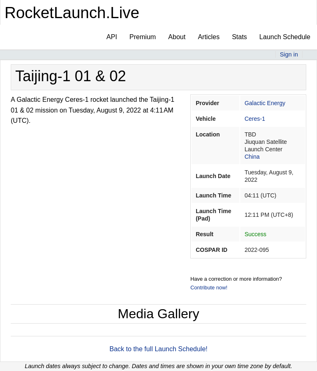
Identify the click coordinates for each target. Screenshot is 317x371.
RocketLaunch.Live (72, 12)
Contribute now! (208, 287)
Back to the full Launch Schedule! (158, 348)
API (111, 36)
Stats (239, 36)
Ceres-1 (254, 118)
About (177, 36)
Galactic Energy (264, 103)
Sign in (289, 54)
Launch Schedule (284, 36)
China (252, 156)
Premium (143, 36)
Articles (208, 36)
